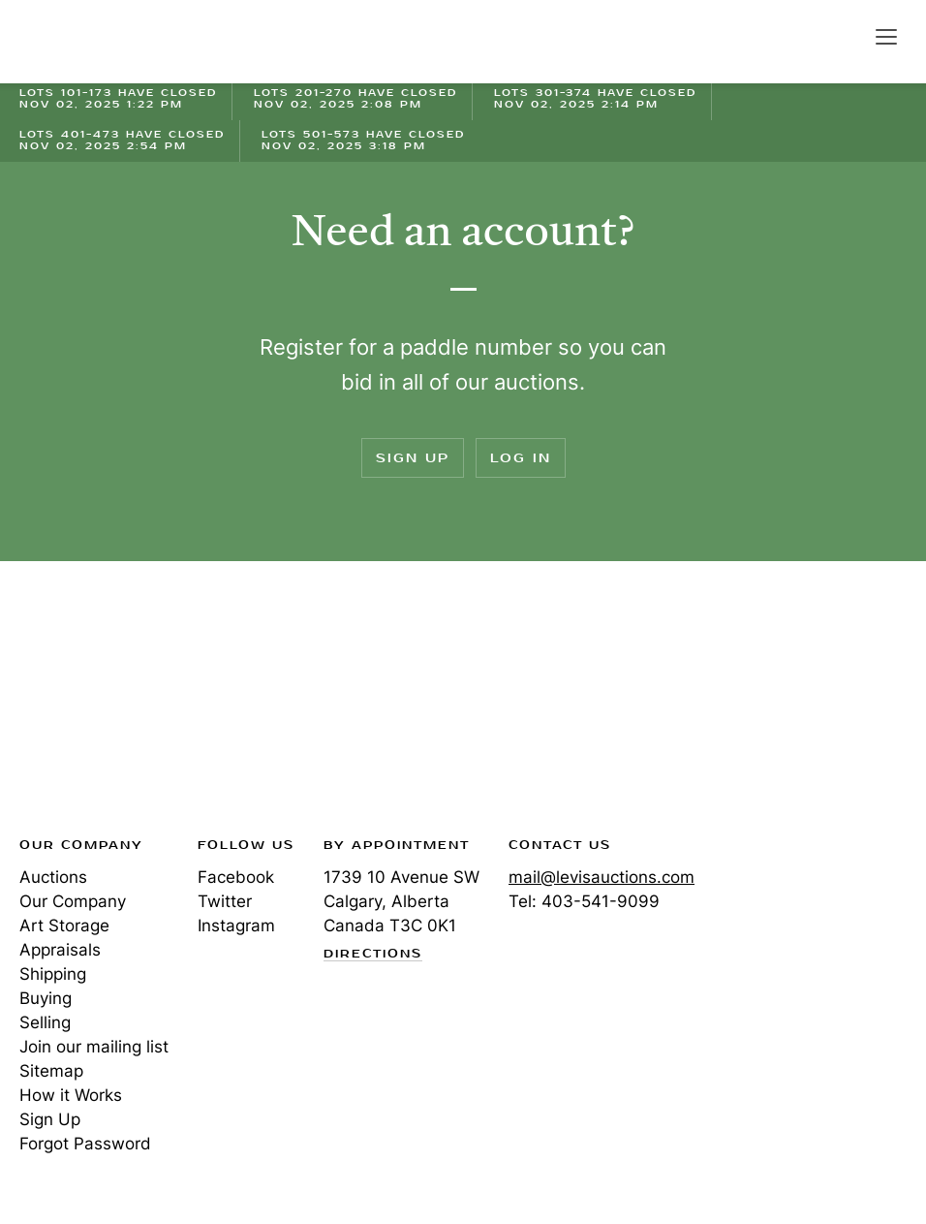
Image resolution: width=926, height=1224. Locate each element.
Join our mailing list (94, 1046)
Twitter (225, 901)
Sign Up (412, 458)
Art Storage (64, 925)
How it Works (70, 1095)
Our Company (72, 901)
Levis (82, 704)
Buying (45, 998)
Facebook (236, 877)
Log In (520, 458)
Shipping (52, 974)
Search (844, 36)
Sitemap (51, 1071)
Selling (45, 1022)
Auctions (53, 877)
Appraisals (60, 949)
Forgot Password (85, 1143)
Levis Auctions (87, 41)
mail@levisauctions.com (601, 877)
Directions (373, 954)
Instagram (236, 925)
